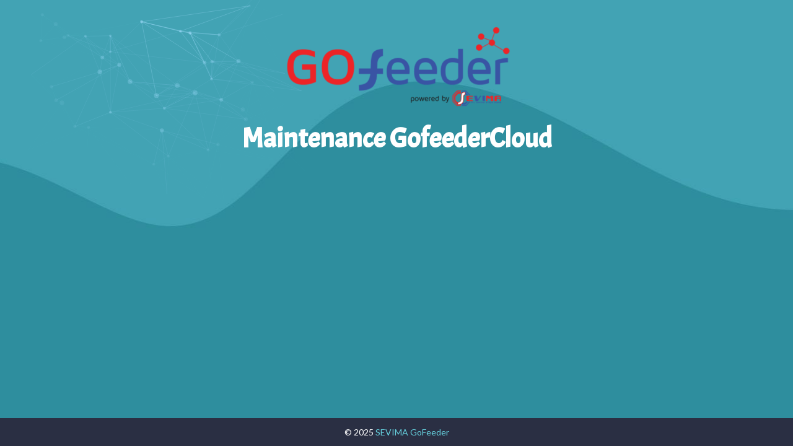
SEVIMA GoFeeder (412, 432)
